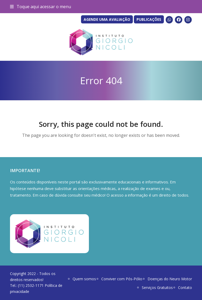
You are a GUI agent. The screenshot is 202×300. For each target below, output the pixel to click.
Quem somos (84, 278)
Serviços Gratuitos (157, 287)
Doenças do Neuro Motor (170, 278)
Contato (185, 287)
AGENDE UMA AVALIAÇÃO (107, 19)
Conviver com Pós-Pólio (121, 278)
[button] (40, 6)
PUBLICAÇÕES (149, 19)
